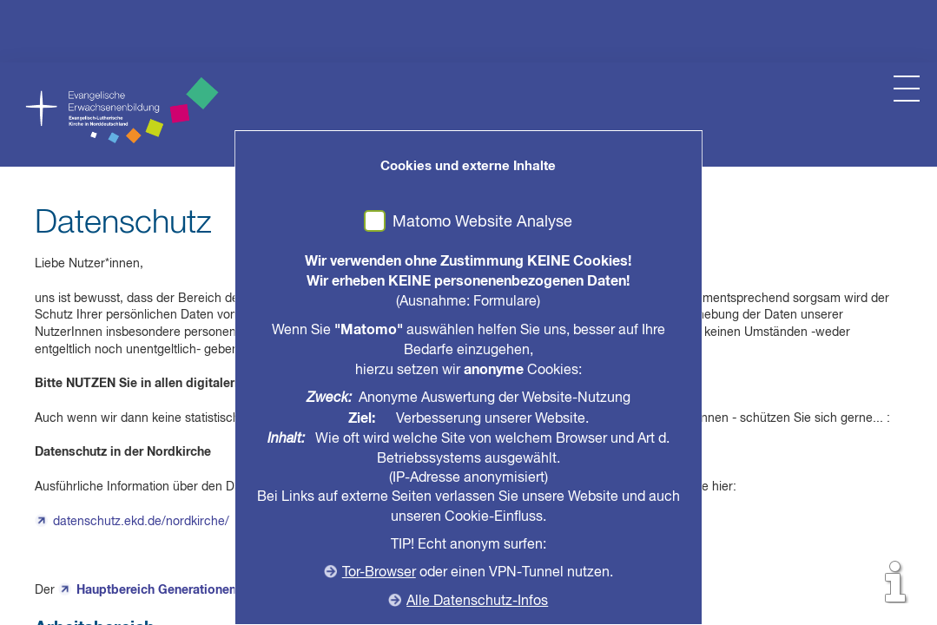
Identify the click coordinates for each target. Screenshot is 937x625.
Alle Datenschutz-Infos (478, 602)
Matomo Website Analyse (483, 222)
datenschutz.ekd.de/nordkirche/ (141, 522)
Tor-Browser (379, 573)
